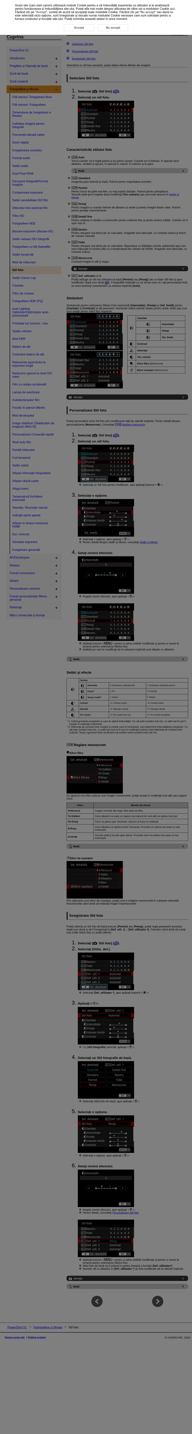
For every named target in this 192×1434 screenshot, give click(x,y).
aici (172, 8)
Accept (41, 12)
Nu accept (148, 12)
